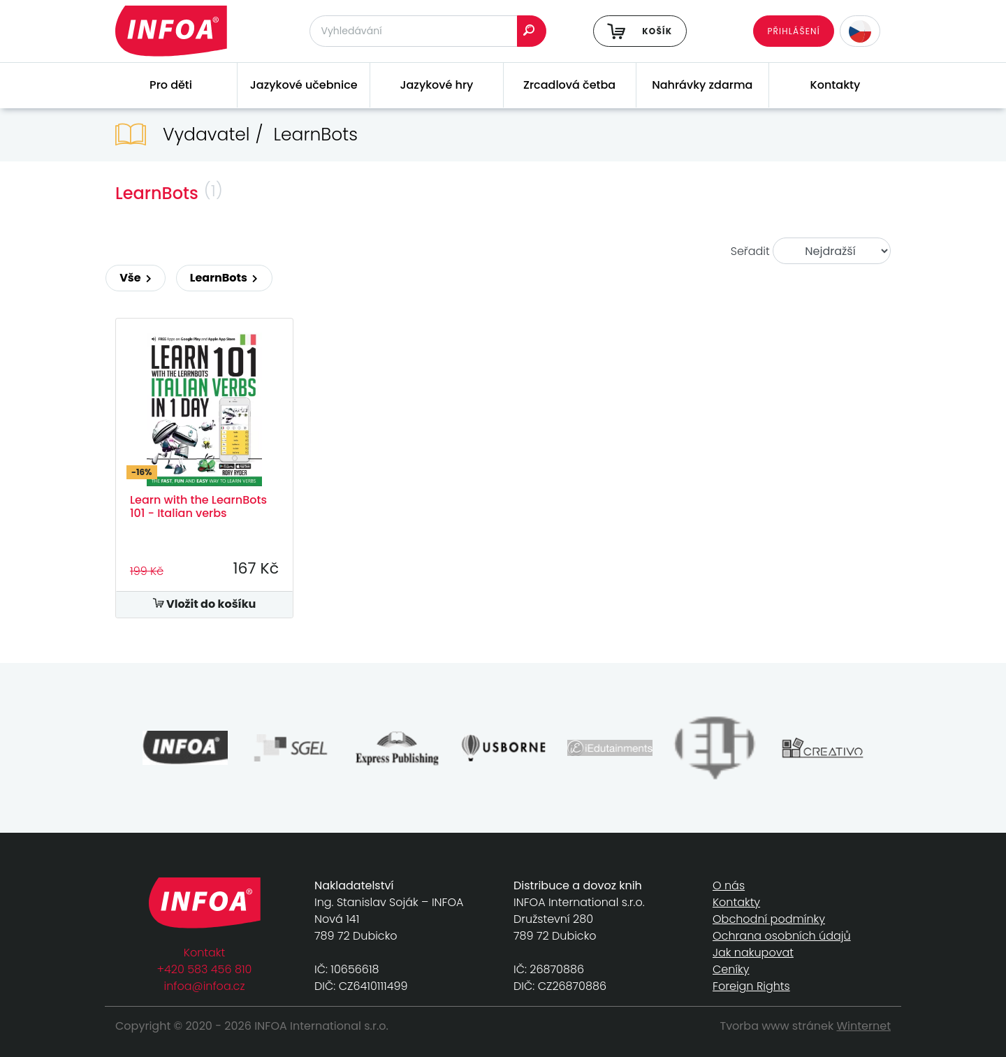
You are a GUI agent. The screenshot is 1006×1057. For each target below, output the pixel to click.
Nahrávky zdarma (702, 85)
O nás (729, 885)
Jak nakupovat (753, 953)
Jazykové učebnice (304, 85)
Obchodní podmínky (769, 919)
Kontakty (835, 85)
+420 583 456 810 (204, 969)
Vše (135, 278)
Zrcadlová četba (569, 85)
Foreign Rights (751, 986)
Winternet (864, 1026)
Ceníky (731, 969)
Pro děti (171, 85)
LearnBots (224, 278)
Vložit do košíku (204, 604)
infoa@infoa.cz (204, 986)
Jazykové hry (436, 85)
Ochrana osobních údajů (782, 936)
